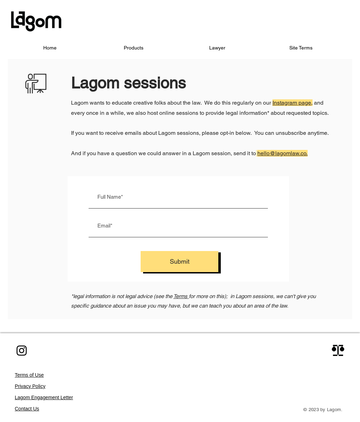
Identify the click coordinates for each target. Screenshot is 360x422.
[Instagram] (21, 350)
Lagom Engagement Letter (44, 397)
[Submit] (179, 261)
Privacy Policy (30, 386)
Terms (181, 296)
